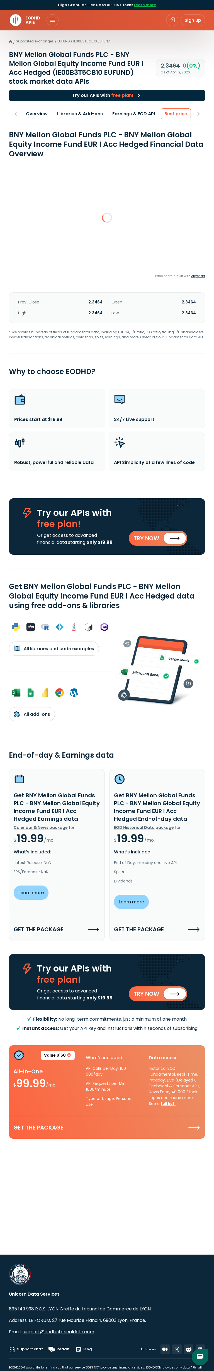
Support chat (26, 1349)
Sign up (193, 20)
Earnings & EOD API (133, 114)
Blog (83, 1349)
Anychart (198, 276)
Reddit (59, 1349)
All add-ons (32, 714)
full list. (168, 1104)
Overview (37, 114)
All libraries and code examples (54, 648)
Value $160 (58, 1056)
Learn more (145, 5)
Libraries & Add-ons (80, 114)
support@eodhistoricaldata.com (58, 1332)
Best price (175, 114)
